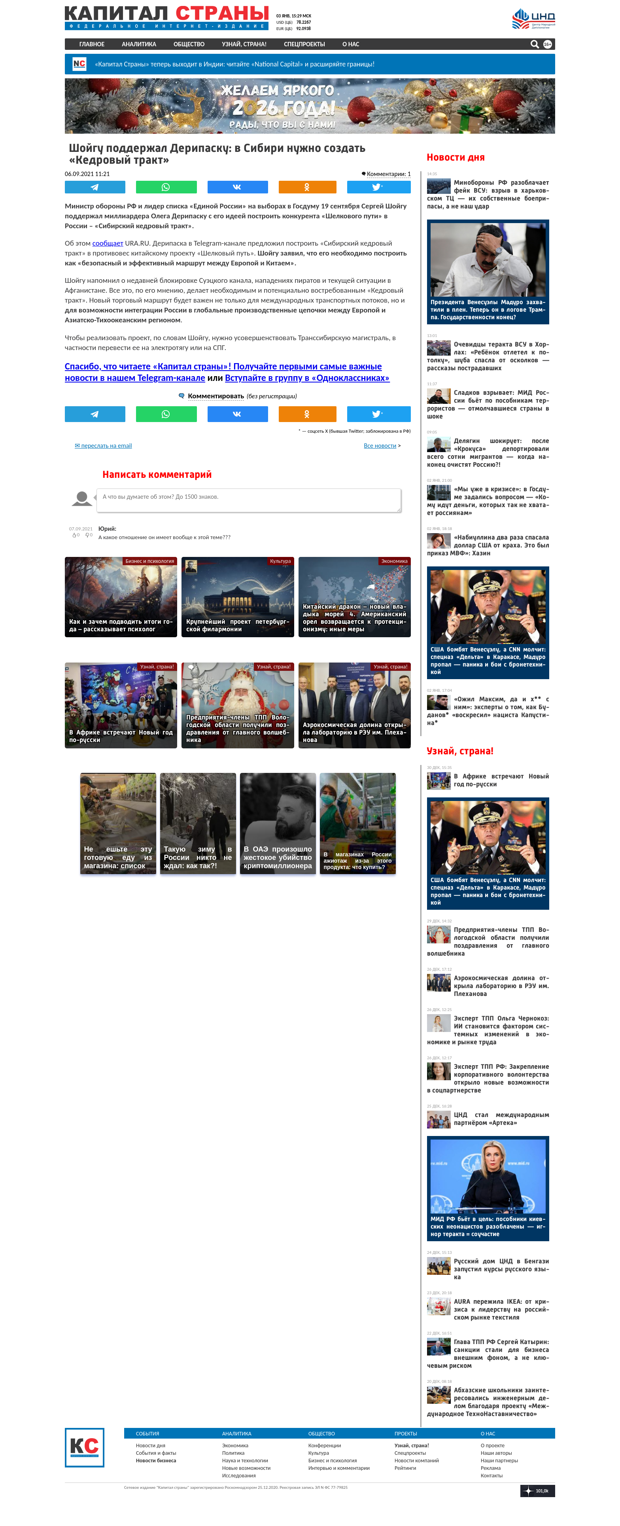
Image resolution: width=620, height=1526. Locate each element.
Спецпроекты (304, 44)
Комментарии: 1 (389, 174)
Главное (91, 44)
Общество (189, 44)
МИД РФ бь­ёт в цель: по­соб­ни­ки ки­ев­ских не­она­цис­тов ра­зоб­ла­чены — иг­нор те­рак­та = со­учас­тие (488, 1226)
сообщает (108, 243)
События (147, 1433)
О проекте (493, 1445)
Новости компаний (417, 1460)
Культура (280, 561)
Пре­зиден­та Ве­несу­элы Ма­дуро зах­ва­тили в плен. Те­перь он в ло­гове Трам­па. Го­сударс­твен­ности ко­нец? (488, 309)
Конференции (324, 1445)
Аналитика (139, 44)
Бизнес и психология (150, 561)
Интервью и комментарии (339, 1468)
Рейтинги (405, 1468)
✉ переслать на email (103, 445)
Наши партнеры (499, 1460)
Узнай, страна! (244, 44)
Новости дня (456, 157)
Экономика (395, 561)
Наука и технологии (245, 1460)
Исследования (239, 1475)
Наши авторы (496, 1453)
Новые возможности (246, 1468)
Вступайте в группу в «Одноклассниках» (307, 377)
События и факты (156, 1453)
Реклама (491, 1468)
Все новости (380, 445)
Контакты (492, 1475)
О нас (350, 44)
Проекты (406, 1433)
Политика (233, 1453)
